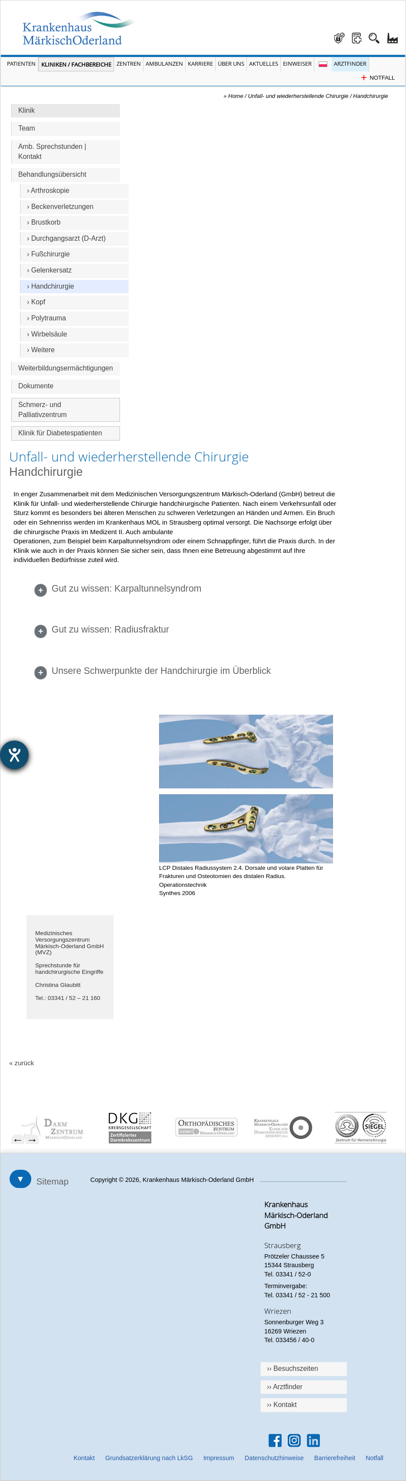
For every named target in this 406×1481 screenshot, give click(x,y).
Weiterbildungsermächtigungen (65, 368)
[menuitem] (54, 1127)
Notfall (374, 1457)
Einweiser (297, 63)
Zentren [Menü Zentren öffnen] (128, 63)
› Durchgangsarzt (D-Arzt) (66, 238)
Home (235, 96)
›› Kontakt (282, 1404)
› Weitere (41, 349)
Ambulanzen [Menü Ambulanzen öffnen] (164, 63)
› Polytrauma (46, 318)
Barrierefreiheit (334, 1457)
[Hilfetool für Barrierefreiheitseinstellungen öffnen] (14, 754)
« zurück (21, 1063)
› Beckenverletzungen (60, 206)
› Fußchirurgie (48, 254)
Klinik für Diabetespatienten (60, 433)
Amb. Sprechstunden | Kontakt (52, 151)
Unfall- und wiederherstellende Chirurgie (299, 96)
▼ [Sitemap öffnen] (20, 1179)
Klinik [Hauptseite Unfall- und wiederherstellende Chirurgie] (26, 110)
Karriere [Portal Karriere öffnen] (200, 63)
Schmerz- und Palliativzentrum (42, 409)
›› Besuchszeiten (292, 1368)
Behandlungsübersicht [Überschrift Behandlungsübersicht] (52, 174)
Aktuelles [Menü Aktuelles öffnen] (263, 63)
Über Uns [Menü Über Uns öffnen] (231, 63)
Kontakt (84, 1457)
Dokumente (35, 386)
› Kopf (36, 302)
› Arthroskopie (48, 190)
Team (26, 128)
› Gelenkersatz (49, 270)
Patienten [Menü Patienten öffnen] (21, 63)
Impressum (218, 1457)
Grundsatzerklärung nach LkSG (149, 1457)
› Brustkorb (43, 222)
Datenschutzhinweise (274, 1457)
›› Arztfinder (285, 1386)
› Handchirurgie (50, 286)
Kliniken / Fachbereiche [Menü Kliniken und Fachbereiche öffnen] (76, 64)
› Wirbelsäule (47, 334)
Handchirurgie (370, 96)
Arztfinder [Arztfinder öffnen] (350, 63)
